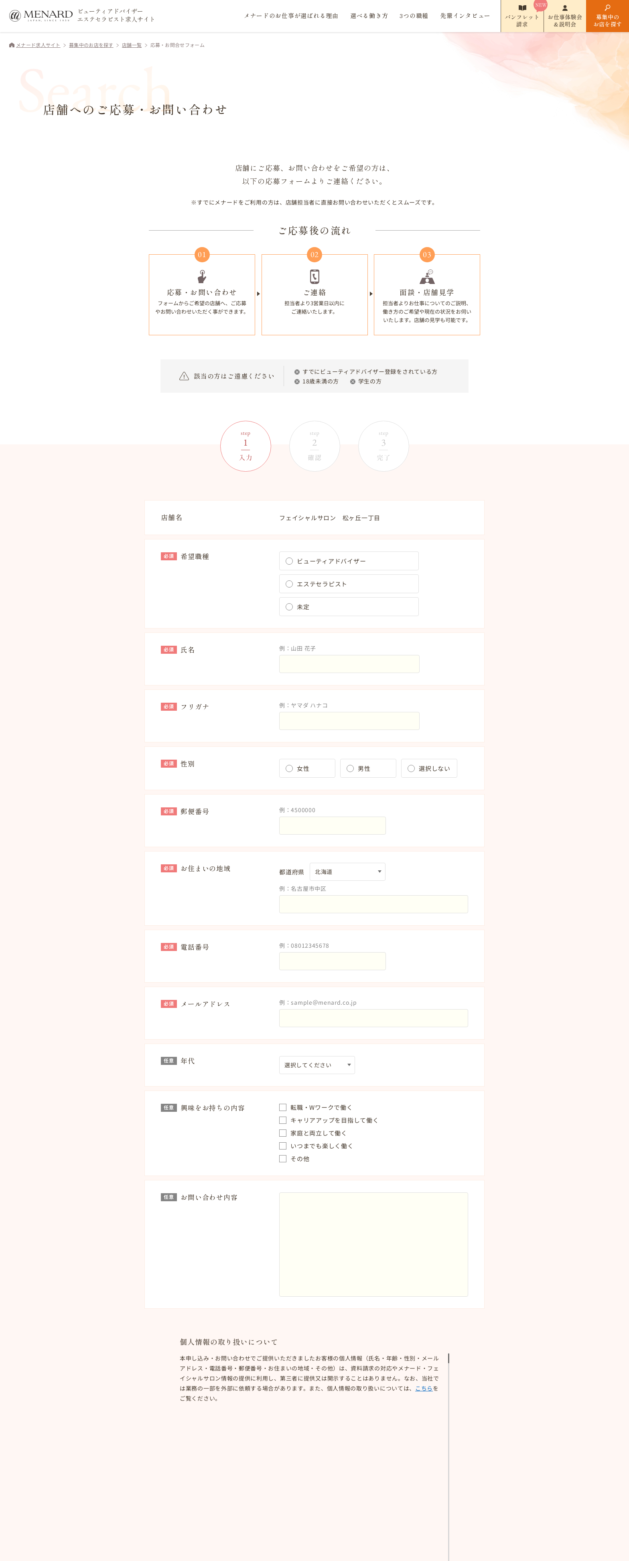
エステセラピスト (322, 584)
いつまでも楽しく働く (322, 1145)
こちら (406, 1388)
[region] (314, 1378)
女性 (303, 768)
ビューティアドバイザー (331, 561)
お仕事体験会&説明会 (565, 20)
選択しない (434, 768)
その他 (299, 1158)
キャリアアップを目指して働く (334, 1120)
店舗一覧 (132, 44)
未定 (303, 606)
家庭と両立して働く (318, 1133)
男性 (364, 768)
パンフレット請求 (522, 20)
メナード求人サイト (38, 44)
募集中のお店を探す (607, 20)
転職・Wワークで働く (321, 1107)
